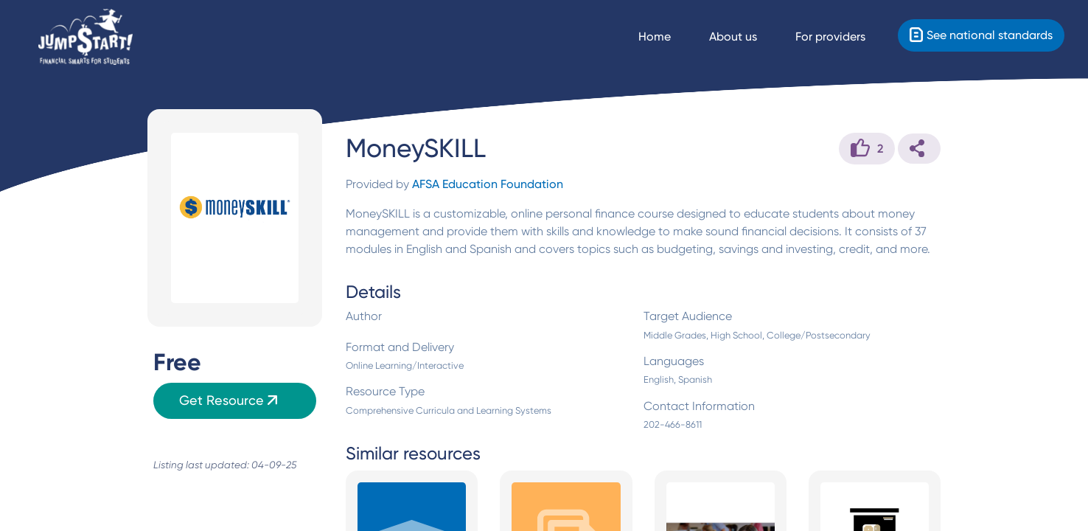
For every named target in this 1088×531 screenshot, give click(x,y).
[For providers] (843, 37)
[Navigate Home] (667, 37)
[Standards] (981, 35)
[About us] (746, 37)
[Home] (85, 37)
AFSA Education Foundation (487, 184)
